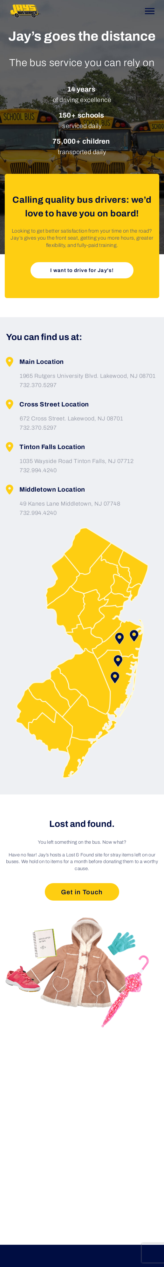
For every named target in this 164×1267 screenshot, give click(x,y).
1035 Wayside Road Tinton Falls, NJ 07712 (76, 461)
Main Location (34, 362)
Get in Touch (82, 892)
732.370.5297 (38, 385)
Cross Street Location (47, 404)
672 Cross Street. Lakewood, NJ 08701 (71, 418)
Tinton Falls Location (45, 447)
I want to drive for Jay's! (82, 270)
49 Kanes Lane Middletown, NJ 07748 (70, 504)
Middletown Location (45, 489)
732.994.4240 (38, 470)
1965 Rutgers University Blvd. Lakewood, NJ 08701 (87, 376)
